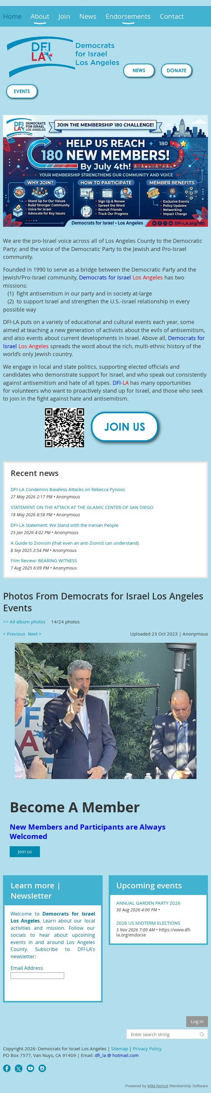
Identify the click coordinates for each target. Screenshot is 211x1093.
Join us (25, 851)
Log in (197, 1021)
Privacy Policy (147, 1048)
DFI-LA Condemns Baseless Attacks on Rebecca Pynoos (68, 489)
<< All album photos (24, 622)
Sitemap (119, 1048)
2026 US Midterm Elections (148, 923)
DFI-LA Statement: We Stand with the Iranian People (64, 525)
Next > (34, 634)
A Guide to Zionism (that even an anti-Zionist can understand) (75, 543)
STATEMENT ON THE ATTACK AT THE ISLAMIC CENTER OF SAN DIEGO (82, 507)
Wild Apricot (157, 1086)
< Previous (14, 634)
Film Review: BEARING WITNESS (44, 560)
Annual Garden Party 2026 (148, 903)
